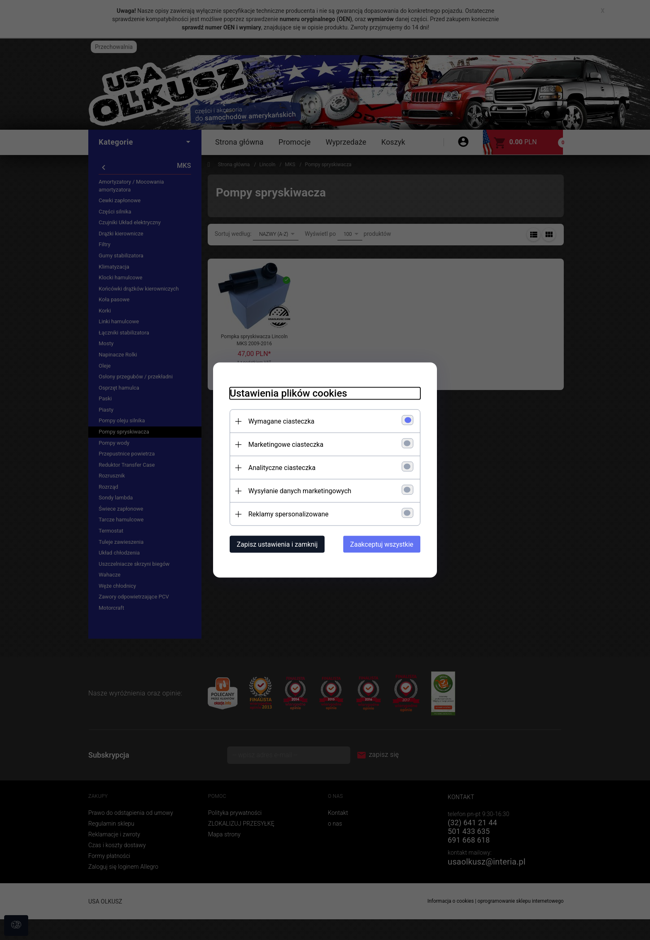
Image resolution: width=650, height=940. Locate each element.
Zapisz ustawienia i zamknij (277, 544)
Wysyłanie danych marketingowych (299, 491)
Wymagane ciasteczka (281, 421)
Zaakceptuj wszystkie (381, 544)
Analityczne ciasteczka (281, 468)
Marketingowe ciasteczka (285, 444)
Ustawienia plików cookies (288, 393)
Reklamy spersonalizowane (288, 514)
